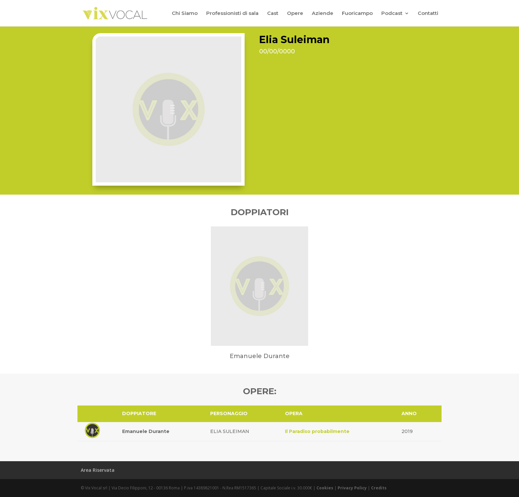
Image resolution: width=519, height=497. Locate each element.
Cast (272, 13)
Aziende (322, 13)
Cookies (324, 488)
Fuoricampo (357, 13)
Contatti (428, 13)
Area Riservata (98, 470)
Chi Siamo (185, 13)
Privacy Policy (352, 488)
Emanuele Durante (145, 431)
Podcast (391, 13)
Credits (379, 488)
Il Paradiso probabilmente (317, 431)
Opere (295, 13)
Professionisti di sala (232, 13)
